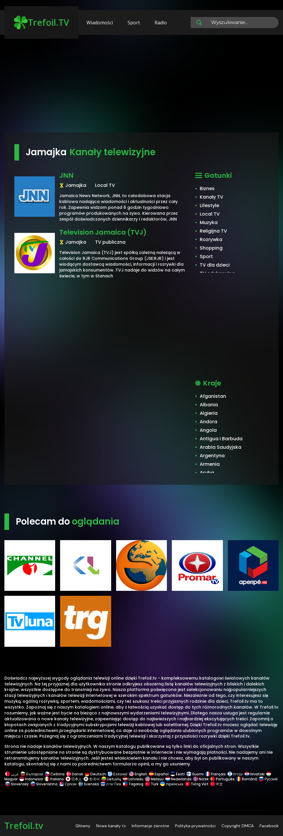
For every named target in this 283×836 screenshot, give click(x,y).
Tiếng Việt (196, 784)
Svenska (88, 784)
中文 (216, 784)
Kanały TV (211, 197)
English (138, 774)
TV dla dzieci (215, 265)
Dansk (74, 774)
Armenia (210, 464)
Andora (208, 421)
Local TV (210, 214)
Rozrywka (211, 239)
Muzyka (209, 222)
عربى (12, 774)
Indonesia (31, 779)
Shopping (211, 248)
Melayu (154, 779)
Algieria (209, 413)
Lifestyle (209, 205)
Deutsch (95, 774)
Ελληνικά (117, 774)
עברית (235, 774)
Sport (134, 22)
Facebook (269, 825)
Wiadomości (100, 22)
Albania (209, 404)
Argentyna (212, 455)
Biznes (207, 188)
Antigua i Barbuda (221, 438)
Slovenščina (44, 784)
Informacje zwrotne (150, 825)
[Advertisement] (141, 86)
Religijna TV (213, 231)
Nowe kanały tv (111, 825)
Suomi (195, 774)
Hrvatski (254, 774)
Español (159, 774)
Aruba (207, 472)
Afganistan (213, 396)
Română (246, 779)
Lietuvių (111, 779)
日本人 (74, 779)
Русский (268, 779)
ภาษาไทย (111, 784)
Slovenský (17, 784)
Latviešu (133, 779)
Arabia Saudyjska (220, 447)
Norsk (200, 779)
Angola (208, 430)
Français (215, 774)
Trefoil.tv (23, 826)
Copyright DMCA (237, 825)
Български (32, 774)
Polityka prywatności (195, 825)
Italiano (54, 779)
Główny (82, 825)
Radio (161, 22)
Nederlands (178, 779)
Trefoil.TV (41, 23)
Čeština (54, 774)
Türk (151, 784)
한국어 (92, 779)
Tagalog (133, 784)
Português (222, 779)
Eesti (178, 774)
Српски (67, 784)
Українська (171, 784)
